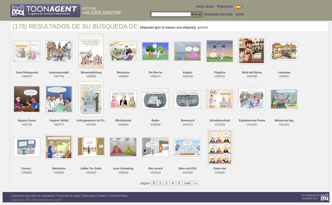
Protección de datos (68, 195)
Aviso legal (88, 195)
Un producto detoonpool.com (311, 197)
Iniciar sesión (205, 6)
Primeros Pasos (118, 195)
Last (187, 183)
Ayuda (239, 14)
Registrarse (225, 6)
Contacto (102, 195)
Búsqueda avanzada (218, 14)
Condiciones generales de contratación (32, 195)
